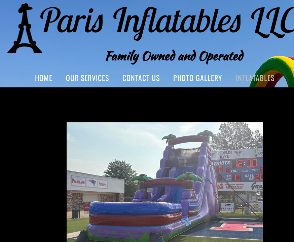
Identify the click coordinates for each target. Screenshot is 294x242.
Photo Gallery (197, 77)
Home (43, 77)
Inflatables (255, 77)
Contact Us (141, 77)
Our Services (87, 77)
